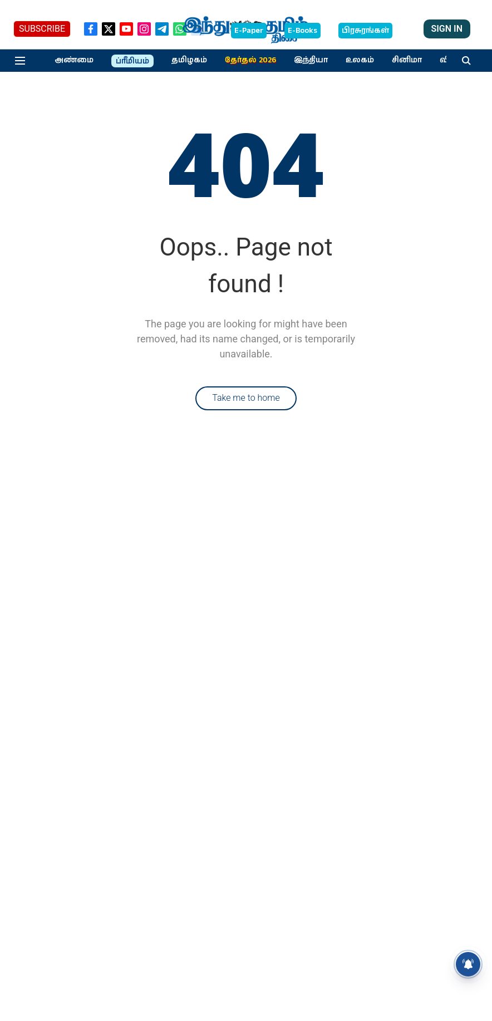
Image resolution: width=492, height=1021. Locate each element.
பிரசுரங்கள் (365, 30)
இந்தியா (311, 60)
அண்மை (74, 60)
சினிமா (407, 60)
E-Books (302, 30)
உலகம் (360, 60)
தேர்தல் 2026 (250, 60)
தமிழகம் (189, 60)
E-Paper (248, 30)
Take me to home (246, 397)
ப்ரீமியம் (132, 61)
